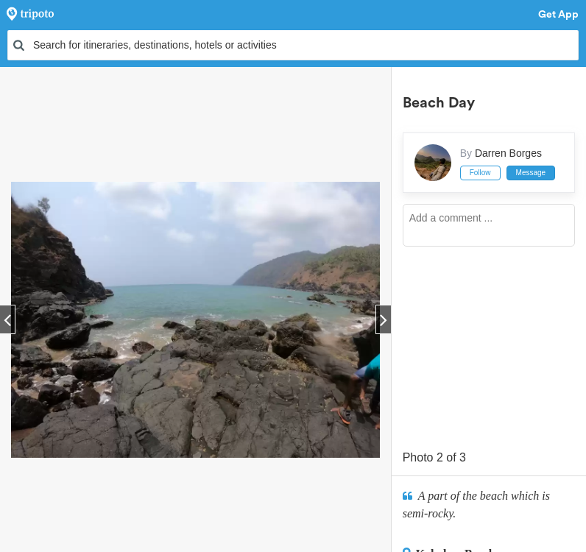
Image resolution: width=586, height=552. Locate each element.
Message (531, 173)
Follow (480, 173)
